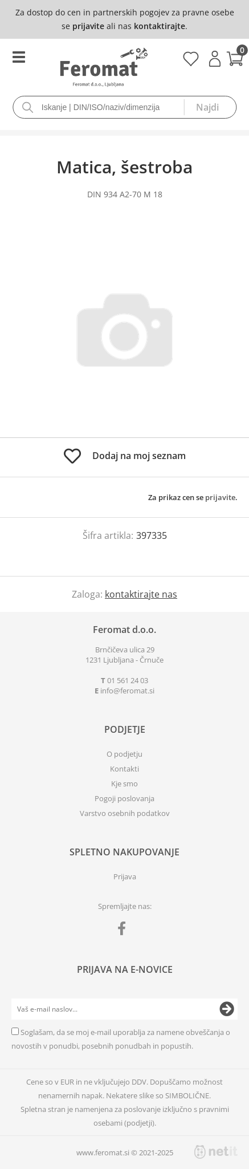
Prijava (214, 59)
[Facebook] (124, 931)
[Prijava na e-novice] (227, 1009)
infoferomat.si (127, 690)
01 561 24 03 (127, 680)
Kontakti (124, 769)
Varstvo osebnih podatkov (125, 813)
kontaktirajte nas (141, 594)
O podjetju (124, 754)
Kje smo (124, 783)
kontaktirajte (159, 26)
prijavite (88, 26)
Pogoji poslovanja (124, 798)
